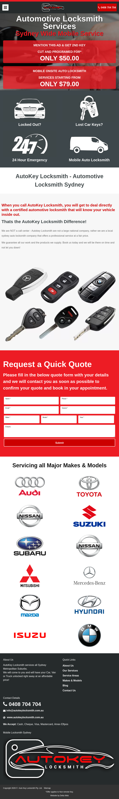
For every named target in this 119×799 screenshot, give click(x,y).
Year (82, 417)
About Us (68, 665)
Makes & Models (72, 680)
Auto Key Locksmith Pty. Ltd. (30, 788)
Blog (65, 685)
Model (45, 417)
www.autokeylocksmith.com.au (23, 717)
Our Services (70, 670)
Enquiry (8, 427)
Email (7, 408)
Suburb (65, 408)
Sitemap (47, 788)
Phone (64, 399)
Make (7, 417)
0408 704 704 (107, 7)
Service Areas (71, 675)
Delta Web (64, 795)
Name (8, 399)
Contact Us (69, 690)
